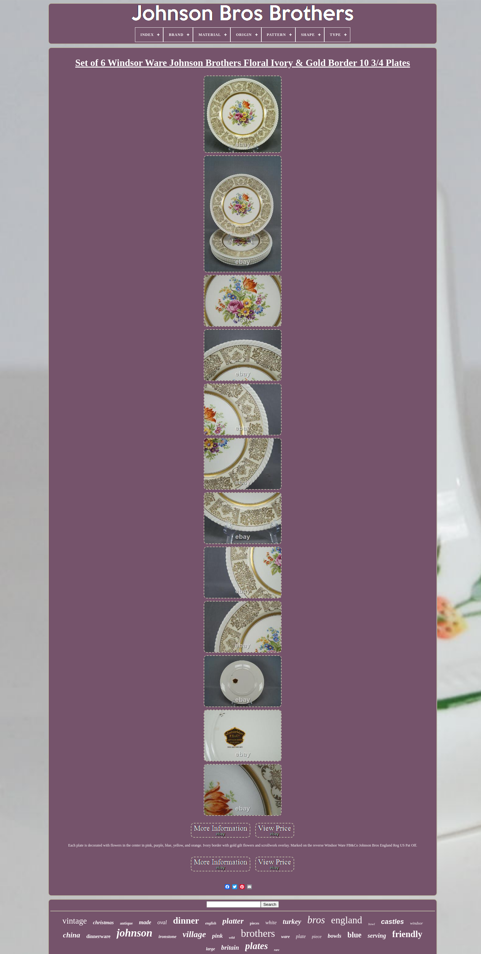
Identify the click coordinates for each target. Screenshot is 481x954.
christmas (103, 922)
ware (285, 936)
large (210, 949)
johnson (134, 933)
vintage (74, 920)
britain (230, 947)
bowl (371, 924)
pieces (254, 923)
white (271, 922)
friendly (407, 934)
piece (317, 936)
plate (301, 936)
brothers (258, 933)
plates (256, 945)
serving (376, 935)
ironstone (167, 936)
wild (232, 937)
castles (392, 921)
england (346, 919)
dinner (186, 920)
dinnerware (98, 936)
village (194, 934)
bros (316, 919)
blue (355, 935)
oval (162, 922)
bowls (334, 936)
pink (217, 936)
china (71, 935)
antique (126, 923)
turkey (292, 921)
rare (276, 950)
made (145, 922)
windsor (416, 923)
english (210, 923)
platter (233, 921)
